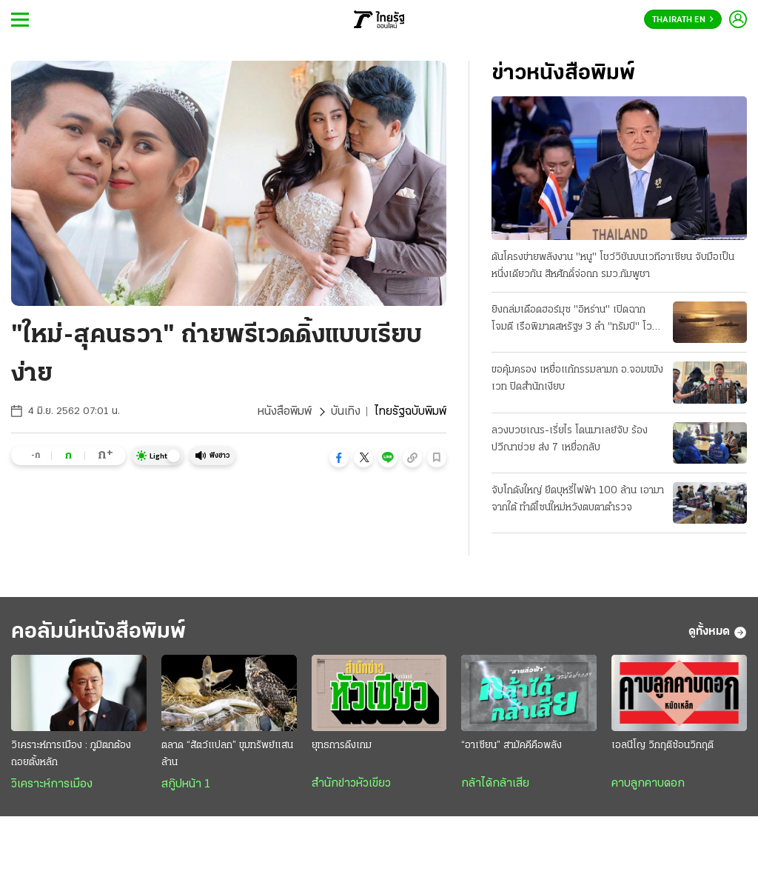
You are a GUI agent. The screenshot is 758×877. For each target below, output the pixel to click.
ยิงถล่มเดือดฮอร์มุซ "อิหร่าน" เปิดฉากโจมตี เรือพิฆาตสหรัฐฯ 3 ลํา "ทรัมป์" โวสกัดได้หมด (572, 320)
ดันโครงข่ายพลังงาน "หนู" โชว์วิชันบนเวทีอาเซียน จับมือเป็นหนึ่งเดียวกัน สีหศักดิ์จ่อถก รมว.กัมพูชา (613, 266)
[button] (339, 457)
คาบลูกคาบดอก (648, 784)
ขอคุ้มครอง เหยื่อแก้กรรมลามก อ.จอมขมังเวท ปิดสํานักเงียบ (577, 378)
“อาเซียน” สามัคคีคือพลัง (511, 745)
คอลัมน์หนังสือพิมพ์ (98, 632)
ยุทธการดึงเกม (342, 745)
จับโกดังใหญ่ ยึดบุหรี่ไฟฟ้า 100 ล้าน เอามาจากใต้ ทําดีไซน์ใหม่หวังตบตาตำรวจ (578, 499)
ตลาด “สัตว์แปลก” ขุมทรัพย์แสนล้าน (227, 754)
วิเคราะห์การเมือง (52, 784)
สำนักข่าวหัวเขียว (351, 784)
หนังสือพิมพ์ (285, 412)
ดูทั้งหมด (717, 632)
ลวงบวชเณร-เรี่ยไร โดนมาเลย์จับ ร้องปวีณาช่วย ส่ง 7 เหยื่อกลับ (570, 439)
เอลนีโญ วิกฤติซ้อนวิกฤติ (662, 745)
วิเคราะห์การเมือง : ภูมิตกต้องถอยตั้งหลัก (71, 754)
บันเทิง (345, 412)
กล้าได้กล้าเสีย (495, 784)
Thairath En (683, 20)
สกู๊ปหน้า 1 (185, 784)
